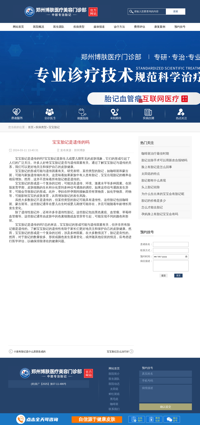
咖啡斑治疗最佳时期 (155, 153)
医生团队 (58, 26)
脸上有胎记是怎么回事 (156, 167)
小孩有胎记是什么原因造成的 (30, 351)
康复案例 (159, 26)
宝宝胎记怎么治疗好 (118, 351)
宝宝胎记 (54, 127)
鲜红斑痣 (114, 393)
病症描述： (146, 261)
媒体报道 (99, 26)
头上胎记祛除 (150, 187)
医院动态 (114, 383)
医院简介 (114, 373)
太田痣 (114, 388)
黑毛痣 (114, 399)
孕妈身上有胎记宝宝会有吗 (159, 214)
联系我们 (114, 409)
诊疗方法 (119, 26)
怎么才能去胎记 (152, 207)
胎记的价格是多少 (153, 200)
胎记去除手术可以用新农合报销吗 (164, 160)
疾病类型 (78, 26)
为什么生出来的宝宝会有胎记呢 (162, 194)
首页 (31, 127)
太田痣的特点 (150, 173)
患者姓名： (146, 244)
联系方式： (146, 250)
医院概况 (38, 26)
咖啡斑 (114, 404)
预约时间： (146, 256)
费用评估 (139, 26)
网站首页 (18, 26)
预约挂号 (179, 26)
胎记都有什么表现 (153, 180)
